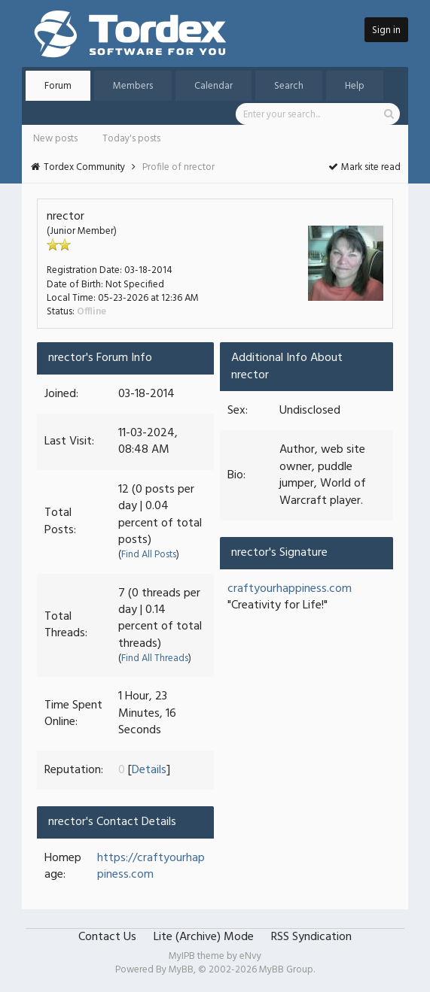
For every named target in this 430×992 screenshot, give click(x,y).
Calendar (213, 86)
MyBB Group (286, 970)
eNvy (250, 956)
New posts (55, 139)
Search (288, 86)
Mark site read (364, 167)
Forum (58, 86)
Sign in (386, 30)
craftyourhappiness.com (289, 589)
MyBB (181, 970)
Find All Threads (154, 658)
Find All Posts (148, 555)
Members (133, 86)
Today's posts (131, 139)
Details (149, 770)
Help (354, 86)
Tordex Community (84, 167)
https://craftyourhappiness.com (151, 866)
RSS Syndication (311, 937)
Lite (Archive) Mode (204, 937)
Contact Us (107, 937)
